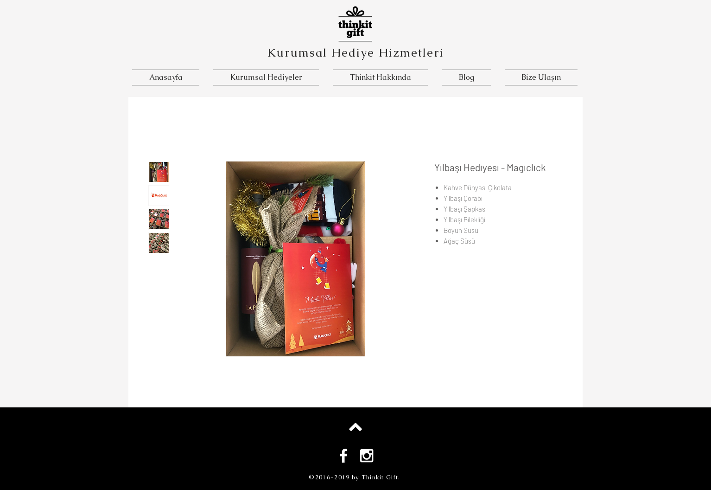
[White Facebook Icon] (343, 455)
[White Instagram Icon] (366, 455)
